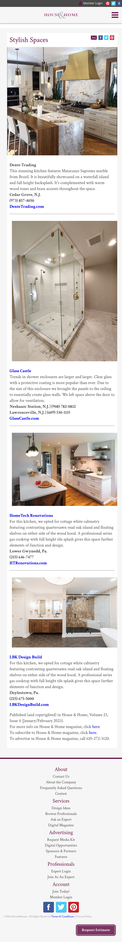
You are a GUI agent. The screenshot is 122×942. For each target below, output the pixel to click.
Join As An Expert (61, 877)
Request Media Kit (61, 839)
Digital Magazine (61, 825)
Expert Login (61, 871)
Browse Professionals (61, 813)
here (96, 726)
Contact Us (61, 776)
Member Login (61, 897)
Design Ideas (61, 808)
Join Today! (60, 891)
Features (61, 856)
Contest (61, 793)
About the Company (61, 782)
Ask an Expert (60, 819)
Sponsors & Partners (61, 851)
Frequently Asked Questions (61, 787)
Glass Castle (20, 371)
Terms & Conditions (62, 916)
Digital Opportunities (61, 845)
